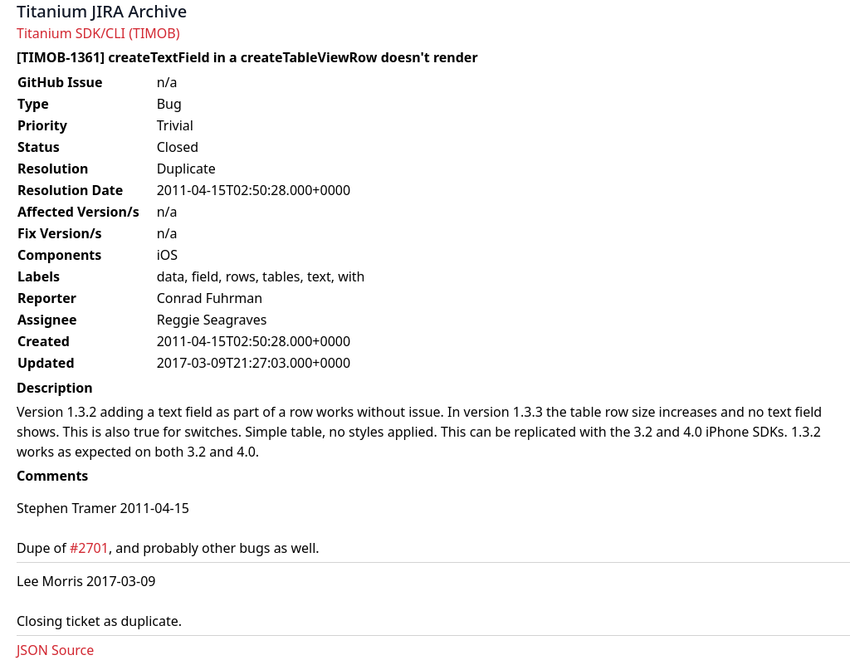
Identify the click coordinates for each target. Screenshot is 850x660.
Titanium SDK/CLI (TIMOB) (98, 33)
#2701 (89, 548)
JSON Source (55, 650)
